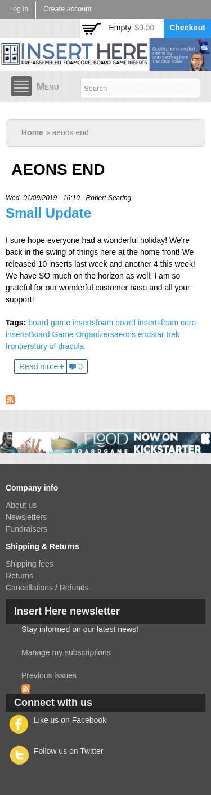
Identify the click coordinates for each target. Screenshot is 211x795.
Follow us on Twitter (68, 751)
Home (32, 132)
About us (21, 505)
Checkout (187, 27)
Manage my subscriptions (66, 652)
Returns (19, 575)
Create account (67, 9)
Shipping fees (29, 563)
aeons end (132, 334)
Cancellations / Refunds (47, 587)
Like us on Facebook (70, 720)
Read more (38, 366)
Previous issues (49, 675)
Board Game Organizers (71, 334)
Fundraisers (26, 528)
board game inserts (62, 322)
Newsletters (26, 517)
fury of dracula (59, 346)
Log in (18, 9)
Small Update (48, 212)
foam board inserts (128, 322)
